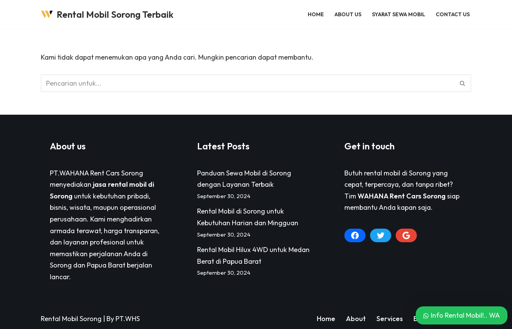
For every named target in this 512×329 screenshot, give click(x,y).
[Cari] (247, 83)
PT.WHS (128, 318)
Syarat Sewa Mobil (398, 14)
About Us (348, 14)
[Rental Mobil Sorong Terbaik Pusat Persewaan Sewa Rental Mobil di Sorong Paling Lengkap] (107, 14)
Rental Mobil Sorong (71, 318)
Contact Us (453, 14)
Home (316, 14)
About (356, 318)
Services (389, 318)
